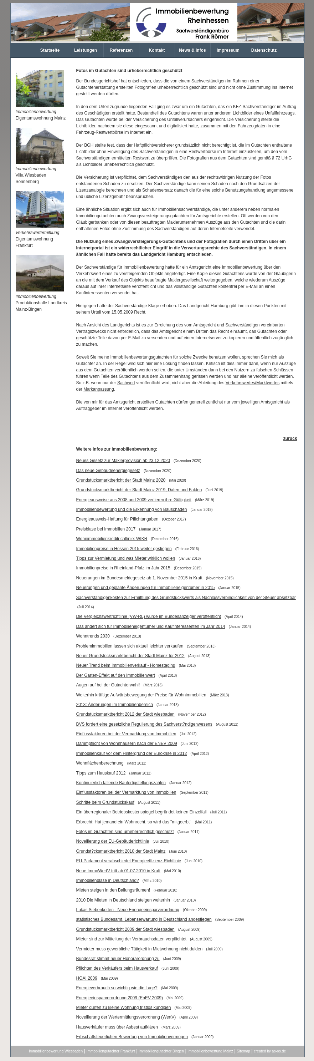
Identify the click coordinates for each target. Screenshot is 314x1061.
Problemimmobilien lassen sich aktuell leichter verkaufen (130, 646)
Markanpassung (98, 389)
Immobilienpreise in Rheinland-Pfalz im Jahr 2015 (123, 567)
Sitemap (243, 1051)
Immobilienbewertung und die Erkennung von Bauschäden (131, 509)
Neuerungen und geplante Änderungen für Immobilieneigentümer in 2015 (145, 587)
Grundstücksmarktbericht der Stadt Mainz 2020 (121, 480)
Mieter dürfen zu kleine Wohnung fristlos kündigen (123, 1007)
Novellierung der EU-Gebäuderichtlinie (112, 841)
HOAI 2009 (86, 978)
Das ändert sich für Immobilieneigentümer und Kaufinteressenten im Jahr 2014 (150, 626)
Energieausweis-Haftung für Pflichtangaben (117, 519)
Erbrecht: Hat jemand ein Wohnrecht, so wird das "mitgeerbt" (133, 821)
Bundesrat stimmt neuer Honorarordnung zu (118, 958)
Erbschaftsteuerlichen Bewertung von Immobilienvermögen (132, 1036)
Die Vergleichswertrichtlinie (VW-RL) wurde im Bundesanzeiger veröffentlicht (148, 616)
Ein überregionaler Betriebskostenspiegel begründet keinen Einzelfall (141, 811)
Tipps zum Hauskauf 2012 (101, 773)
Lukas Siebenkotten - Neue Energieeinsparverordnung (128, 909)
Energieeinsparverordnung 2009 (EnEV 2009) (119, 997)
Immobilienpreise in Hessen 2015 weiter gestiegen (124, 548)
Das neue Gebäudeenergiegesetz (108, 470)
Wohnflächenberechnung (100, 763)
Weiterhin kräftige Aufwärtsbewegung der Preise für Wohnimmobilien (141, 694)
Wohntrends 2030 (93, 636)
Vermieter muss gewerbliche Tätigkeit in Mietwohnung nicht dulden (139, 948)
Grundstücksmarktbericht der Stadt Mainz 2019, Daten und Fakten (139, 489)
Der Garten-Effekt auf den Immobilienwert (115, 675)
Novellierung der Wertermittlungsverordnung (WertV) (126, 1017)
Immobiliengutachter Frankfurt (111, 1051)
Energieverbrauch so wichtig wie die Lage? (117, 987)
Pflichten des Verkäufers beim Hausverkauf (117, 968)
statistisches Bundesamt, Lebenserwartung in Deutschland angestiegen (144, 919)
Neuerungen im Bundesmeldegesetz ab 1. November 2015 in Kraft (139, 577)
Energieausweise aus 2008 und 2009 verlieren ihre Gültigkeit (134, 499)
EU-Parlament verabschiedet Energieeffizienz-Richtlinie (128, 860)
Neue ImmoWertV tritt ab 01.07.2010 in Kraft (118, 870)
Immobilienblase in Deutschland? (107, 880)
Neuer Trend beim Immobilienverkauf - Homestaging (125, 665)
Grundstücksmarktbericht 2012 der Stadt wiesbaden (125, 714)
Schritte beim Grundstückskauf (105, 802)
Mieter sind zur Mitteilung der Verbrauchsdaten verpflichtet (131, 938)
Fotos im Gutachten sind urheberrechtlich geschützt (125, 831)
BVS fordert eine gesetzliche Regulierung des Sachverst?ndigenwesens (144, 724)
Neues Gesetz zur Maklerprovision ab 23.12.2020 (123, 460)
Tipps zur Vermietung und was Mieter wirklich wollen (125, 558)
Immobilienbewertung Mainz (210, 1051)
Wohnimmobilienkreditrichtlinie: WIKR (112, 538)
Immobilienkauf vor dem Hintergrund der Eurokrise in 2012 (131, 753)
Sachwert (126, 382)
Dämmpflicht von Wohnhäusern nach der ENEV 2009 (126, 743)
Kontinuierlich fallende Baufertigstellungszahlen (121, 782)
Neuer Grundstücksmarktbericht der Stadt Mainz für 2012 (130, 655)
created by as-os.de (270, 1051)
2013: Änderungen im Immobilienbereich (114, 704)
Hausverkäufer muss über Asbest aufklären (117, 1027)
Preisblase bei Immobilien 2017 (106, 529)
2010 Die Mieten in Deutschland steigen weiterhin (123, 900)
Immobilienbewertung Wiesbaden (56, 1051)
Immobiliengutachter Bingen (161, 1051)
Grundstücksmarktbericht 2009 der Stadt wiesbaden (125, 929)
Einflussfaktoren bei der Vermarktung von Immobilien (126, 733)
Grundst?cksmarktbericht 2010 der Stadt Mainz (121, 851)
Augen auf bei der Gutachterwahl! (108, 684)
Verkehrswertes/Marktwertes (252, 382)
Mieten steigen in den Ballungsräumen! (113, 890)
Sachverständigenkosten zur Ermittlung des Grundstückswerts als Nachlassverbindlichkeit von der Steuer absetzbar (186, 597)
